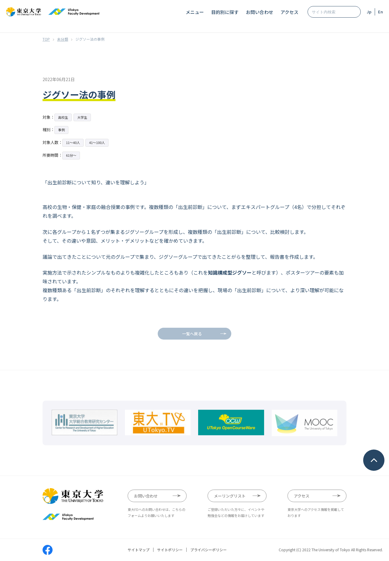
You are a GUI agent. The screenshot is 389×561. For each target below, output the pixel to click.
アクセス (289, 12)
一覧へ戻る (192, 334)
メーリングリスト (230, 496)
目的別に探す (225, 12)
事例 (61, 129)
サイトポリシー (170, 550)
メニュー (195, 12)
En (380, 12)
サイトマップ (139, 550)
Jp (369, 12)
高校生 (63, 117)
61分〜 (71, 155)
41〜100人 (97, 142)
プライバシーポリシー (208, 550)
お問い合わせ (259, 12)
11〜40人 (73, 142)
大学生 (82, 117)
